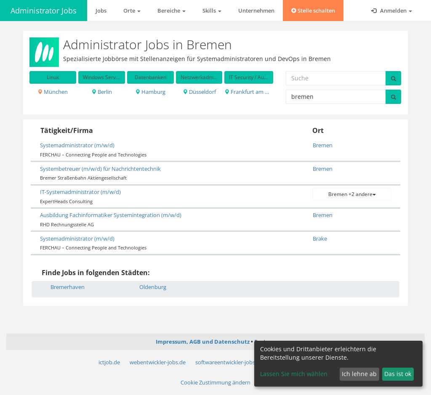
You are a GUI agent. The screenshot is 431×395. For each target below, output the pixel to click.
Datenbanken (150, 77)
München (52, 91)
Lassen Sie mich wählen (293, 374)
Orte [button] (132, 10)
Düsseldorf (199, 91)
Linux (53, 77)
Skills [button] (211, 10)
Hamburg (150, 91)
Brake (320, 238)
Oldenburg (152, 287)
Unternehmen (256, 10)
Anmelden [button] (391, 10)
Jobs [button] (101, 10)
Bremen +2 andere (352, 194)
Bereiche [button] (171, 10)
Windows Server (102, 77)
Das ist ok (397, 374)
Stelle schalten (313, 10)
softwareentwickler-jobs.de (229, 362)
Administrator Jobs (44, 10)
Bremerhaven (68, 287)
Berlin (101, 91)
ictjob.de (109, 362)
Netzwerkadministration (202, 77)
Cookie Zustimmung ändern (215, 382)
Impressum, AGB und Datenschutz (203, 341)
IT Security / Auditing (251, 77)
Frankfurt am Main (248, 91)
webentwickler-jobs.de (158, 362)
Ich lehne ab (359, 374)
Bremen (323, 145)
